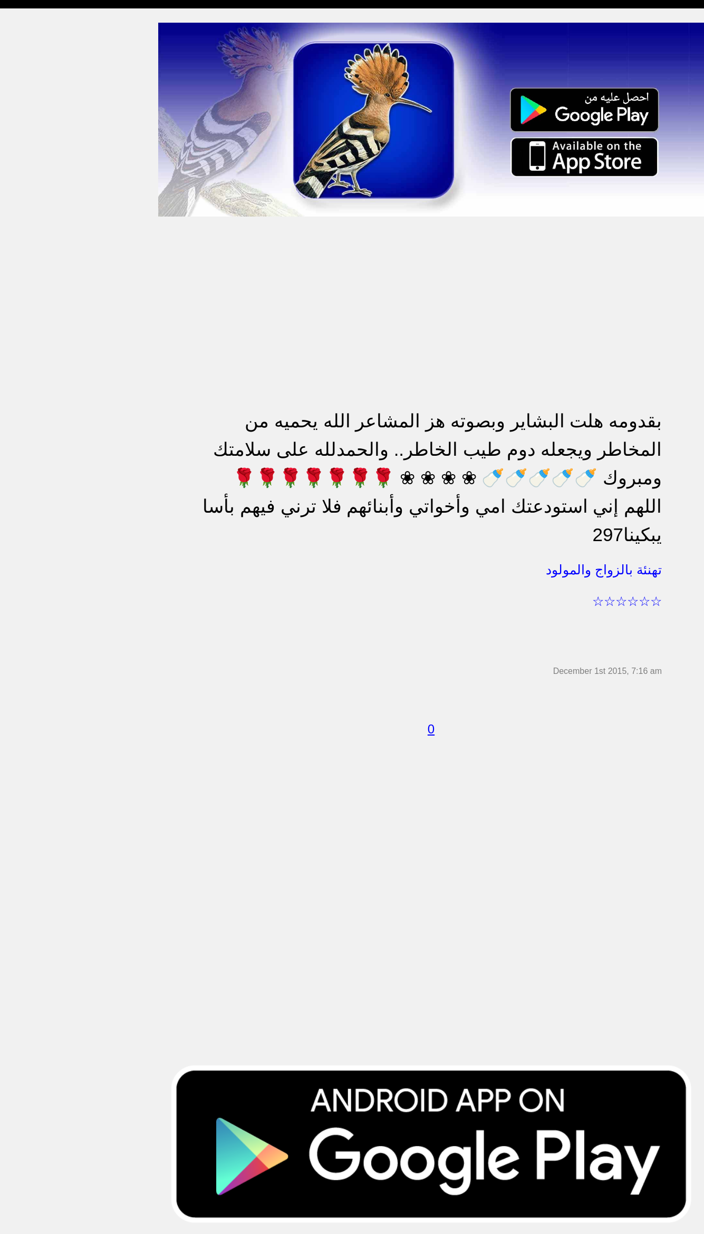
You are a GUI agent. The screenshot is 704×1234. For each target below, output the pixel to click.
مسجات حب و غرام (40, 316)
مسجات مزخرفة (35, 235)
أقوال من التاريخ (35, 499)
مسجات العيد (30, 418)
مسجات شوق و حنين (43, 93)
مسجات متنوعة (34, 194)
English (21, 438)
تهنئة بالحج (26, 255)
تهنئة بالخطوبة (31, 275)
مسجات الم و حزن (39, 154)
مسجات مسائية (34, 72)
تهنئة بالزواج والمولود (43, 296)
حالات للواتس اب (36, 215)
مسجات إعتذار (32, 174)
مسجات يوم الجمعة (40, 458)
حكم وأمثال (27, 519)
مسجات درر (28, 580)
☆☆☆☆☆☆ (627, 601)
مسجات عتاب (31, 336)
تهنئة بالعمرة (29, 356)
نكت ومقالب (29, 559)
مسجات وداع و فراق (42, 113)
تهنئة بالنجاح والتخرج (42, 377)
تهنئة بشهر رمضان (38, 397)
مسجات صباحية (34, 134)
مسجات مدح (29, 52)
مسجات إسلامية (35, 32)
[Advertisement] (431, 291)
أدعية (17, 478)
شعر (15, 539)
